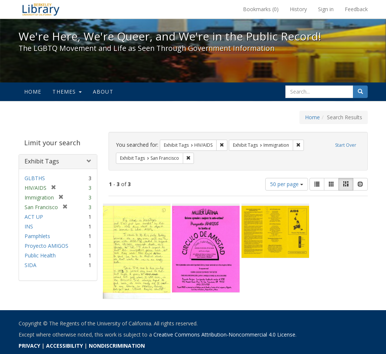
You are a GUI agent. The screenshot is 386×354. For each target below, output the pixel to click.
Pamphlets (37, 236)
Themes (66, 91)
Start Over (345, 145)
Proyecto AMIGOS (46, 245)
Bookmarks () (261, 9)
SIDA (30, 265)
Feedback (356, 9)
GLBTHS (35, 178)
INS (29, 226)
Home (33, 91)
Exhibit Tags (42, 161)
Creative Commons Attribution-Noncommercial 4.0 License (224, 334)
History (298, 9)
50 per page (286, 184)
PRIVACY (29, 345)
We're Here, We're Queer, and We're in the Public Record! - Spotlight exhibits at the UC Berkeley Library (41, 9)
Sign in (326, 9)
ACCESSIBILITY (64, 345)
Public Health (40, 255)
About (103, 91)
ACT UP (34, 216)
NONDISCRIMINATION (117, 345)
